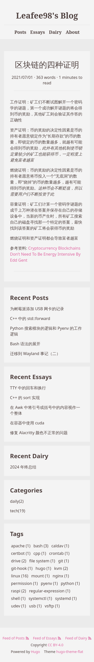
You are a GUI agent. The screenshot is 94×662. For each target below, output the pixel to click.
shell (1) (18, 598)
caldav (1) (60, 546)
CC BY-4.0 (55, 644)
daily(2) (17, 501)
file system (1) (42, 561)
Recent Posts (29, 297)
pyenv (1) (49, 583)
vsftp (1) (52, 606)
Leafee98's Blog (47, 15)
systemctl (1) (40, 598)
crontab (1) (59, 553)
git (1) (63, 561)
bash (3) (40, 546)
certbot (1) (20, 553)
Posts (20, 32)
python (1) (70, 583)
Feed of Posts (16, 638)
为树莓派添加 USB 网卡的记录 (37, 308)
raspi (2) (18, 591)
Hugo (35, 651)
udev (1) (18, 606)
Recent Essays (31, 377)
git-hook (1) (22, 568)
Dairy (55, 32)
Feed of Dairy (78, 638)
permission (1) (24, 583)
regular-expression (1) (49, 591)
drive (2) (18, 561)
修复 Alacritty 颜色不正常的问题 (39, 432)
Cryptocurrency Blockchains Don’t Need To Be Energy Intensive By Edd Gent (45, 254)
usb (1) (35, 606)
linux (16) (19, 576)
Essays (37, 32)
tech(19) (17, 511)
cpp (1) (39, 553)
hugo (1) (43, 568)
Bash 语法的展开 (25, 344)
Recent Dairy (29, 456)
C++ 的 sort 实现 (25, 397)
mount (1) (40, 576)
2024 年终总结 (23, 467)
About (73, 32)
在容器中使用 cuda (27, 423)
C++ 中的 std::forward (30, 318)
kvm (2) (61, 568)
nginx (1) (61, 576)
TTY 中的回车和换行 (28, 388)
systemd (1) (66, 598)
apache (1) (20, 546)
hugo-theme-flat (69, 651)
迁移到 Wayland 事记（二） (35, 353)
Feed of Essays (47, 638)
